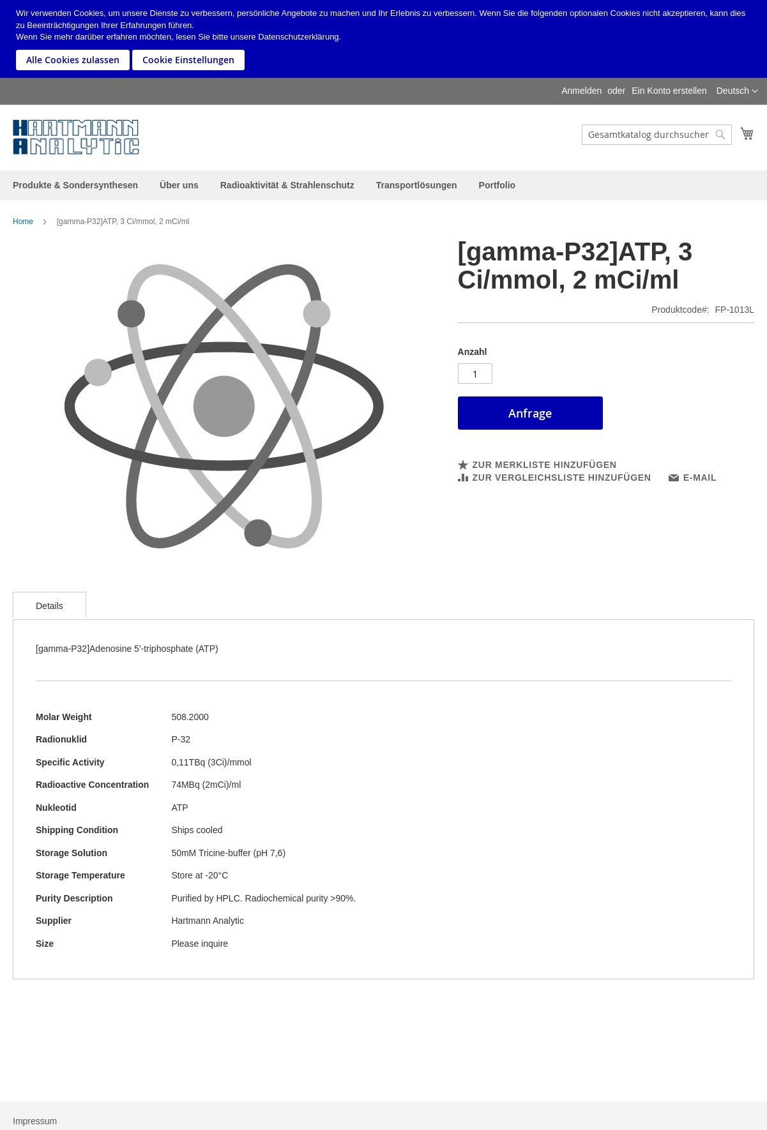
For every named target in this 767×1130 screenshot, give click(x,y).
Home (23, 221)
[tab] (49, 604)
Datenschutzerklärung (298, 36)
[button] (737, 91)
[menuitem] (75, 185)
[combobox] (657, 134)
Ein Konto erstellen (669, 91)
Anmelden (581, 91)
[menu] (383, 185)
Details (49, 606)
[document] (385, 39)
